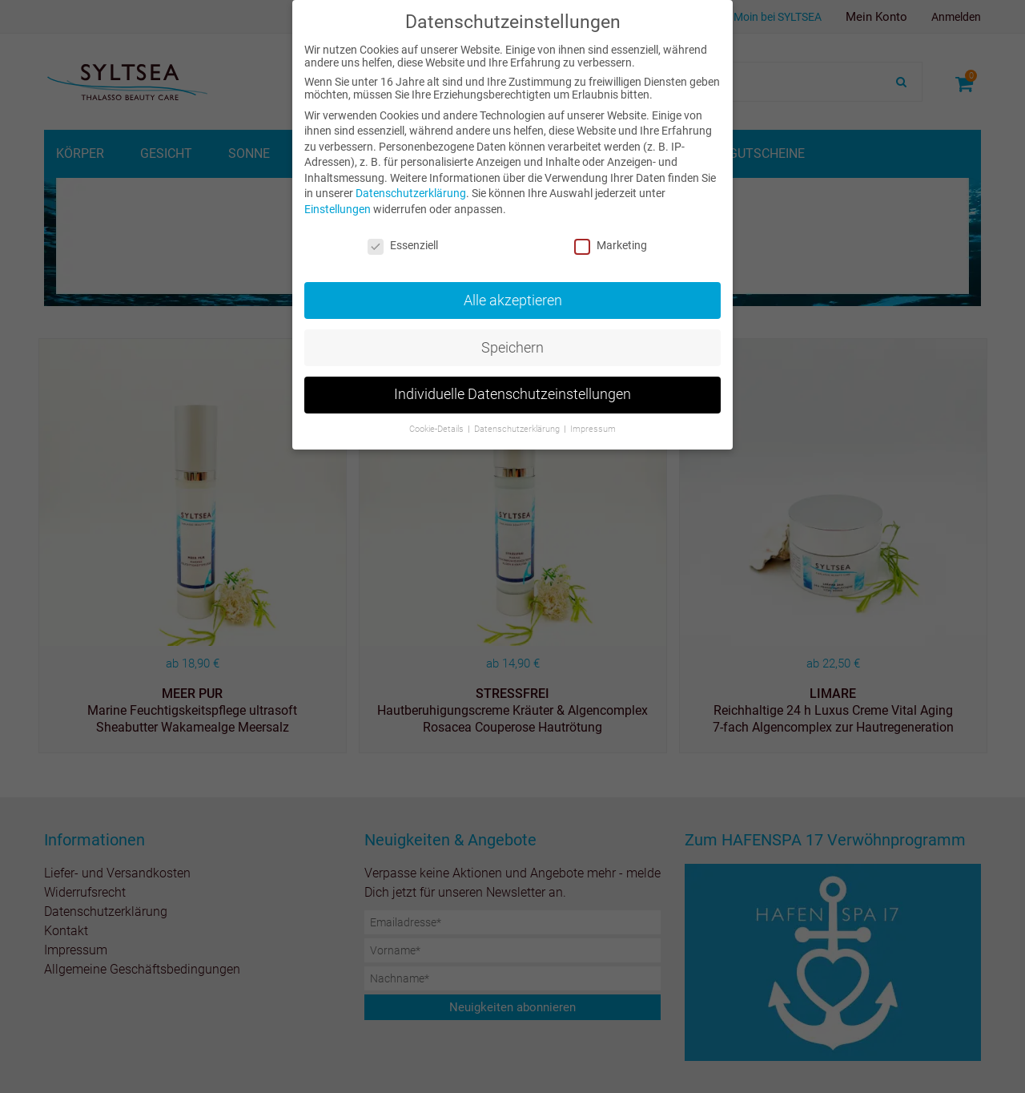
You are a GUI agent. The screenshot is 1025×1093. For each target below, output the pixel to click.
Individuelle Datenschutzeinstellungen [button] (512, 394)
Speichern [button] (512, 348)
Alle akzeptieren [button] (513, 300)
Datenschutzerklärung (411, 193)
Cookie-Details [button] (437, 429)
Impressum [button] (593, 429)
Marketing (610, 245)
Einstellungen (337, 209)
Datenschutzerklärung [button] (518, 429)
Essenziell (403, 245)
